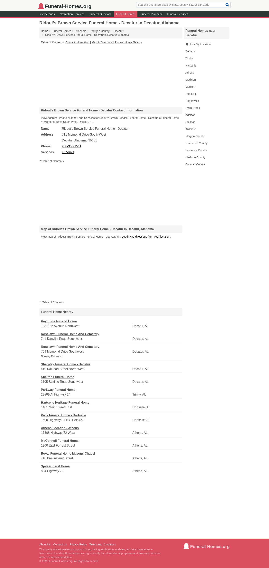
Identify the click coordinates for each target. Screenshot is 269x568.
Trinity (189, 58)
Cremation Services (72, 14)
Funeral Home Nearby (128, 42)
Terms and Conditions (102, 544)
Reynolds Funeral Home (59, 321)
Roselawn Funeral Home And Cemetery (70, 334)
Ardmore (190, 129)
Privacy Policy (78, 544)
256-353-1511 (71, 146)
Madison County (195, 157)
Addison (190, 115)
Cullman (190, 122)
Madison (190, 79)
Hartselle (190, 65)
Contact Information (77, 42)
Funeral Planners (151, 14)
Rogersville (192, 100)
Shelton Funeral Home (57, 377)
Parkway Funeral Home (58, 389)
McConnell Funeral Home (60, 440)
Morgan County (194, 136)
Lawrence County (196, 150)
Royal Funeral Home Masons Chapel (68, 453)
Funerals (68, 152)
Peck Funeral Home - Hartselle (63, 415)
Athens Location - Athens (60, 428)
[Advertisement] (110, 75)
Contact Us (60, 544)
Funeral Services (177, 14)
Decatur (190, 51)
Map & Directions (102, 42)
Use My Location (198, 44)
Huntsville (191, 93)
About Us (45, 544)
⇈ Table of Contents (51, 161)
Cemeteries (47, 14)
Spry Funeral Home (55, 466)
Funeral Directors (100, 14)
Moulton (190, 86)
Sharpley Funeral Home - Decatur (65, 364)
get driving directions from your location (146, 236)
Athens (189, 72)
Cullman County (195, 164)
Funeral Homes (125, 14)
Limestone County (196, 143)
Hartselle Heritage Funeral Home (65, 402)
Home (44, 31)
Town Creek (192, 107)
